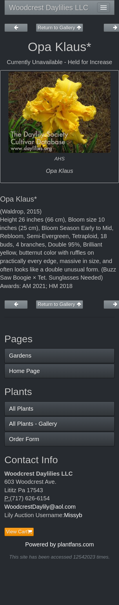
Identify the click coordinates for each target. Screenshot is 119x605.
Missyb (73, 515)
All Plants (21, 408)
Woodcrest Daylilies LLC (48, 7)
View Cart (19, 532)
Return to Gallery (59, 27)
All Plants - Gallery (33, 424)
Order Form (24, 439)
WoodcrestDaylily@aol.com (40, 506)
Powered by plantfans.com (59, 544)
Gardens (20, 355)
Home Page (24, 371)
